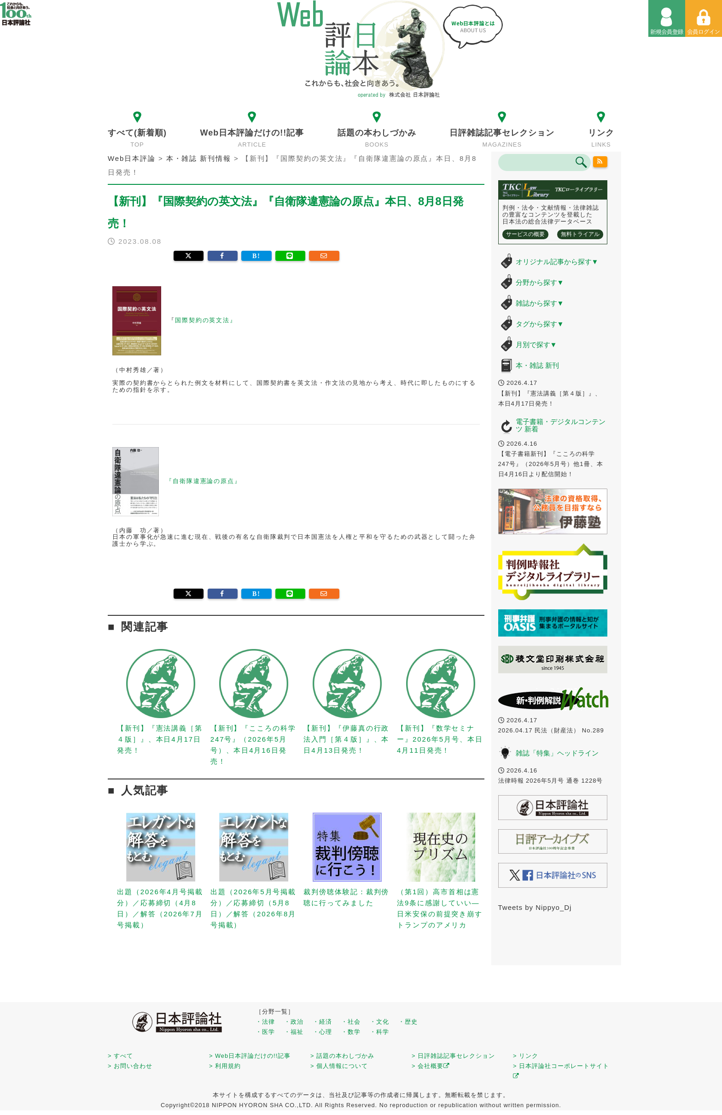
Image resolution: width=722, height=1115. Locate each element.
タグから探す (540, 324)
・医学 (265, 1031)
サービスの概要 (525, 234)
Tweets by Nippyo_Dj (535, 907)
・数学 (351, 1031)
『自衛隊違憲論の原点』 (203, 481)
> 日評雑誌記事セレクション (453, 1055)
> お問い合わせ (130, 1065)
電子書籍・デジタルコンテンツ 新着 (561, 425)
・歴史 (408, 1021)
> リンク (525, 1055)
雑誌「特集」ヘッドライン (557, 753)
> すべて (120, 1055)
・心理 (322, 1031)
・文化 (379, 1021)
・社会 (351, 1021)
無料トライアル (580, 234)
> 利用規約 (225, 1065)
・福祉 (293, 1031)
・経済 (322, 1021)
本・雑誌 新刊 (537, 365)
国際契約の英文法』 (206, 320)
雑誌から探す (540, 303)
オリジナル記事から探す (557, 261)
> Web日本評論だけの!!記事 (250, 1055)
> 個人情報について (339, 1065)
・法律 (265, 1021)
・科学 (379, 1031)
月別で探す (536, 344)
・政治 (293, 1021)
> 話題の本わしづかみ (342, 1055)
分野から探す (540, 282)
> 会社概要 (431, 1065)
